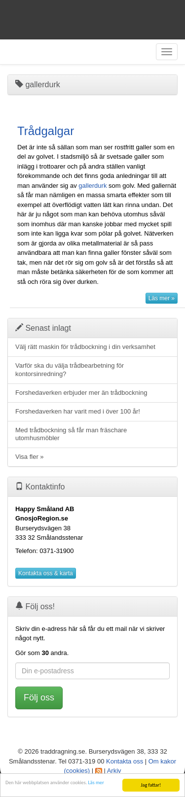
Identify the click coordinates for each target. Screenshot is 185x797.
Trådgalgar (45, 131)
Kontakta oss (124, 761)
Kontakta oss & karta (45, 573)
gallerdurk (92, 185)
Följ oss (39, 697)
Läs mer (96, 783)
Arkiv (114, 770)
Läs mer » (161, 298)
